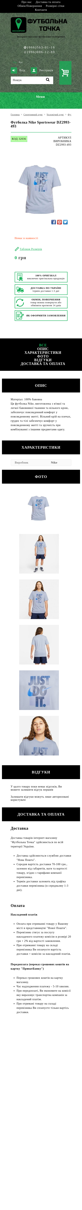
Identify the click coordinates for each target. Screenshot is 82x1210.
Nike (54, 462)
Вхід (18, 70)
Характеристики (42, 352)
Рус (21, 62)
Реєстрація (42, 70)
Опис (43, 349)
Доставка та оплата (48, 2)
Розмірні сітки (55, 5)
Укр (15, 62)
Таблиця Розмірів (31, 249)
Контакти (41, 9)
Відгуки (43, 360)
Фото (43, 356)
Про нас (27, 2)
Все (43, 345)
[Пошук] (32, 80)
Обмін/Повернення (30, 5)
